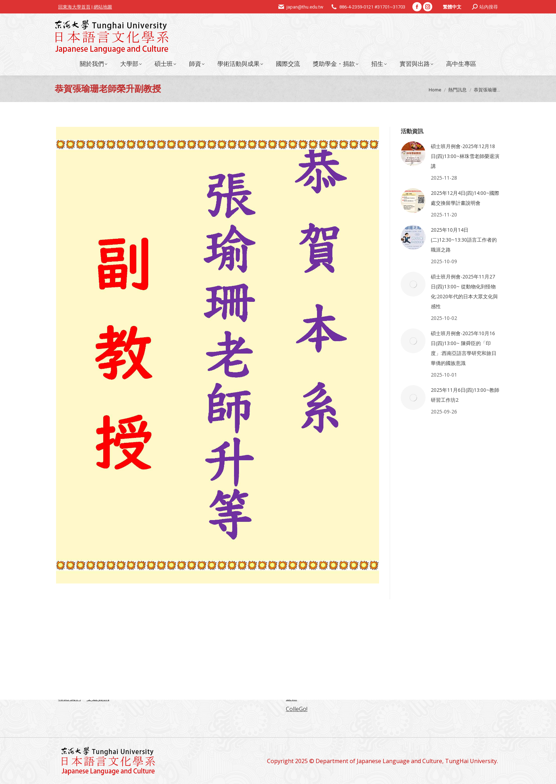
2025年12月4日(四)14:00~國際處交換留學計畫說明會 (465, 198)
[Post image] (413, 153)
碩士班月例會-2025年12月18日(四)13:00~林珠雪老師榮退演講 (465, 156)
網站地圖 (103, 7)
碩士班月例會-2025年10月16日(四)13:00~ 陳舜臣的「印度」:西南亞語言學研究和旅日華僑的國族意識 (463, 348)
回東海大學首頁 (74, 7)
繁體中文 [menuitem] (452, 7)
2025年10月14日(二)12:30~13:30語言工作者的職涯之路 (464, 239)
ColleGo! (296, 709)
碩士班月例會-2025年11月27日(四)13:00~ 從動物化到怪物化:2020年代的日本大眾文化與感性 (464, 291)
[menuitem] (452, 7)
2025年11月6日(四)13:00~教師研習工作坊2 (465, 395)
